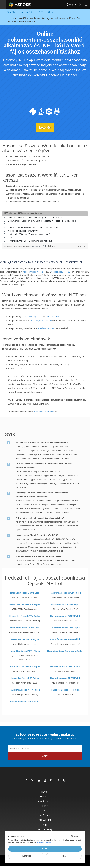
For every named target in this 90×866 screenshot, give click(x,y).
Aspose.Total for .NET (61, 272)
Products (44, 796)
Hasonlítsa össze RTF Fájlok (65, 690)
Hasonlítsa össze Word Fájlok (25, 701)
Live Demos (44, 815)
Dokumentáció (53, 316)
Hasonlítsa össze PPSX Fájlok (65, 666)
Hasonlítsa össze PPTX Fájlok (25, 690)
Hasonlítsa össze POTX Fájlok (25, 651)
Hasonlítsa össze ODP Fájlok (24, 628)
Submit (45, 755)
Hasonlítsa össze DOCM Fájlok (65, 593)
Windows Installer (46, 328)
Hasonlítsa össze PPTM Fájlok (65, 678)
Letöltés (45, 127)
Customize (26, 856)
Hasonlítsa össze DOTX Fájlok (65, 616)
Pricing (44, 805)
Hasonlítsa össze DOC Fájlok (24, 593)
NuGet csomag (29, 316)
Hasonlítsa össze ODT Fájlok (65, 628)
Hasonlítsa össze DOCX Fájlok (24, 604)
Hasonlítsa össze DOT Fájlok (65, 604)
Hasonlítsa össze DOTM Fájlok (24, 616)
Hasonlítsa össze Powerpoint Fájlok (65, 651)
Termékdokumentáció (44, 411)
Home (44, 791)
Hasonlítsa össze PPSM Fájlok (24, 666)
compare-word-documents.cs (18, 246)
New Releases (44, 801)
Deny (64, 856)
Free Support (44, 819)
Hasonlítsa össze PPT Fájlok (25, 678)
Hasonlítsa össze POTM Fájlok (65, 639)
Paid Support (44, 824)
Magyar (71, 4)
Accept (45, 849)
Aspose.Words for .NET (34, 272)
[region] (45, 229)
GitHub (51, 246)
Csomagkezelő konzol (41, 320)
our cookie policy (44, 843)
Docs (44, 810)
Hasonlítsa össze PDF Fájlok (24, 639)
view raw (82, 246)
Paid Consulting (44, 829)
